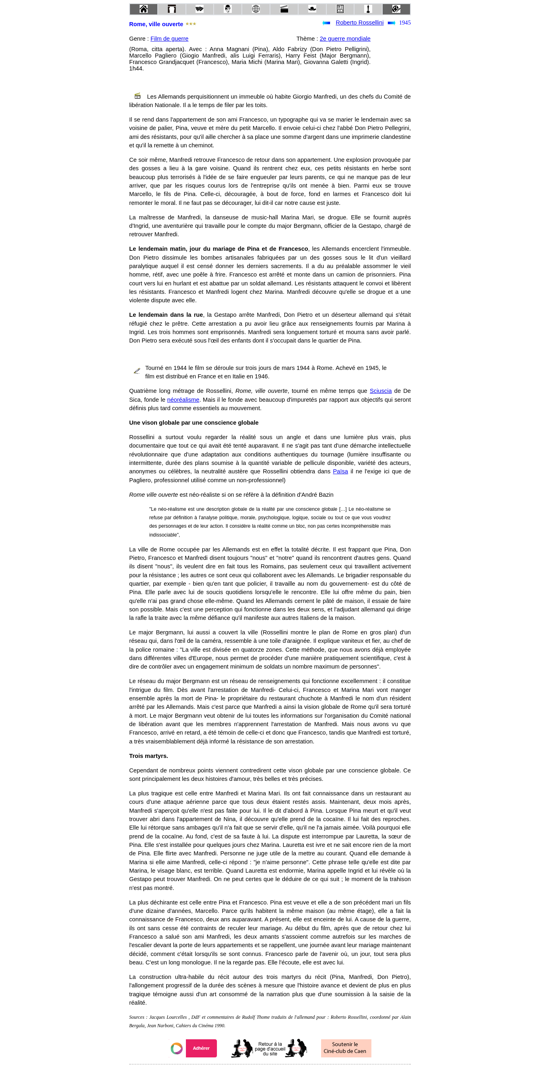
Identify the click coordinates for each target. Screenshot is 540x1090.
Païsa (340, 471)
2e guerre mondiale (345, 38)
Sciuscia (381, 391)
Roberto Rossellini (360, 22)
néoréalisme (183, 399)
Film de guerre (169, 38)
